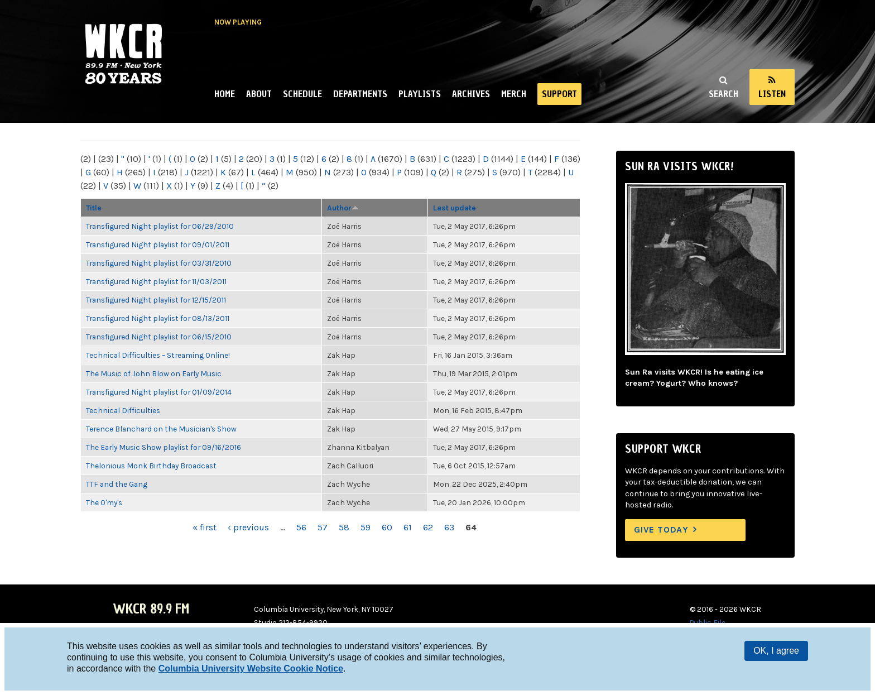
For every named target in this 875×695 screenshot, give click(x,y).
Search (723, 94)
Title (94, 207)
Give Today (661, 529)
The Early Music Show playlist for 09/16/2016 (163, 447)
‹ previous (248, 527)
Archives (471, 94)
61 (407, 527)
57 (323, 527)
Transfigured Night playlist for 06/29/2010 (160, 226)
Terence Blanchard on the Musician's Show (161, 428)
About (259, 94)
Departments (360, 94)
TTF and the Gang (116, 484)
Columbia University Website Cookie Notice (250, 668)
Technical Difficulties (123, 410)
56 (301, 527)
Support (559, 94)
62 (428, 527)
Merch (513, 94)
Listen (772, 94)
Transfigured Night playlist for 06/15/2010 (159, 336)
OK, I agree (776, 650)
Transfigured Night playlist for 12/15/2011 (156, 299)
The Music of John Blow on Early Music (154, 373)
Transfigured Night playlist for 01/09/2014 (159, 391)
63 (449, 527)
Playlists (419, 94)
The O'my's (104, 502)
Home (224, 94)
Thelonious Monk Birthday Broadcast (151, 465)
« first (205, 527)
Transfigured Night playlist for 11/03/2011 (156, 281)
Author (343, 207)
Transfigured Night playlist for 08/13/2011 (157, 318)
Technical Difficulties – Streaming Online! (158, 355)
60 (387, 527)
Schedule (302, 94)
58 (344, 527)
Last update (454, 207)
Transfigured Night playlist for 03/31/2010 (159, 262)
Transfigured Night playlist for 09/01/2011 (157, 244)
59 (365, 527)
